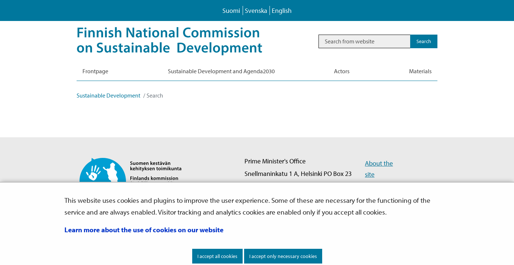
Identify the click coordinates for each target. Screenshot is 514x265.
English (282, 10)
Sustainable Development (108, 95)
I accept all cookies (217, 256)
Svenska (256, 10)
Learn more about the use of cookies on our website (143, 229)
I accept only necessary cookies (283, 256)
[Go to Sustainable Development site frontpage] (180, 41)
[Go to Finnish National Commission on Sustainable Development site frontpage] (137, 180)
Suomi (231, 10)
